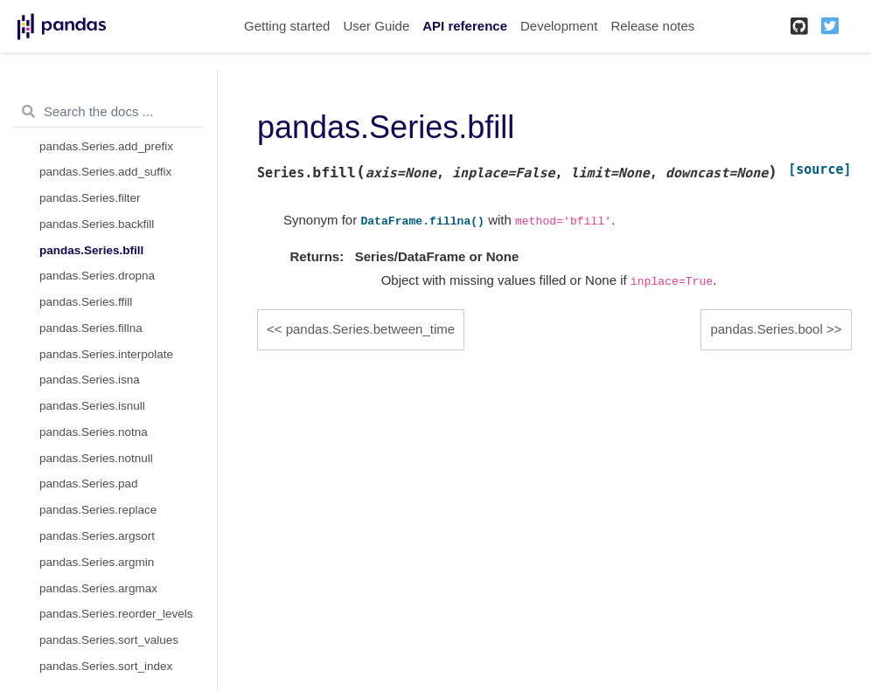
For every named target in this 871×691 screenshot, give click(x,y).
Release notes (652, 25)
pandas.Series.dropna (97, 275)
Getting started (287, 25)
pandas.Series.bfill (91, 250)
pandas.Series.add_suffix (105, 171)
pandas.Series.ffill (85, 301)
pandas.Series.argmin (96, 562)
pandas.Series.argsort (97, 535)
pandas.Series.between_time (370, 328)
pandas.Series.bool (766, 328)
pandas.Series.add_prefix (106, 146)
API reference (464, 25)
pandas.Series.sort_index (105, 666)
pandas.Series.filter (90, 197)
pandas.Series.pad (88, 483)
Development (558, 25)
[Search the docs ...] (108, 112)
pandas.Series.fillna (91, 328)
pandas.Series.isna (89, 379)
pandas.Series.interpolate (106, 354)
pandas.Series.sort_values (108, 639)
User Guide (376, 25)
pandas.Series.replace (98, 509)
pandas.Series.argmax (98, 588)
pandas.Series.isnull (92, 405)
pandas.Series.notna (93, 432)
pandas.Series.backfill (96, 224)
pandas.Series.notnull (96, 458)
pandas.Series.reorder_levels (116, 613)
